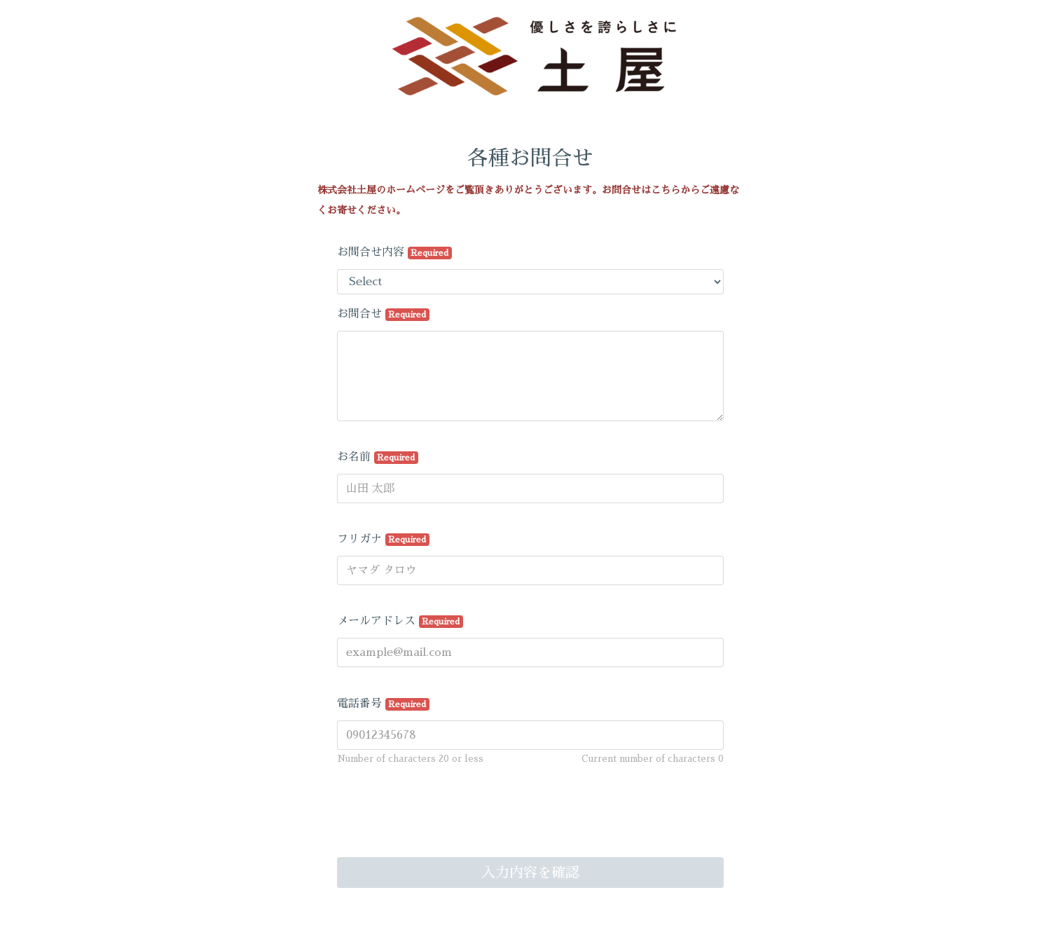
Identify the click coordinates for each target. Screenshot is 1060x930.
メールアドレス (400, 621)
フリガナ (383, 539)
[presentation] (443, 821)
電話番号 (383, 704)
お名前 (378, 457)
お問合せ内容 (395, 253)
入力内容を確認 (530, 873)
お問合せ (383, 314)
